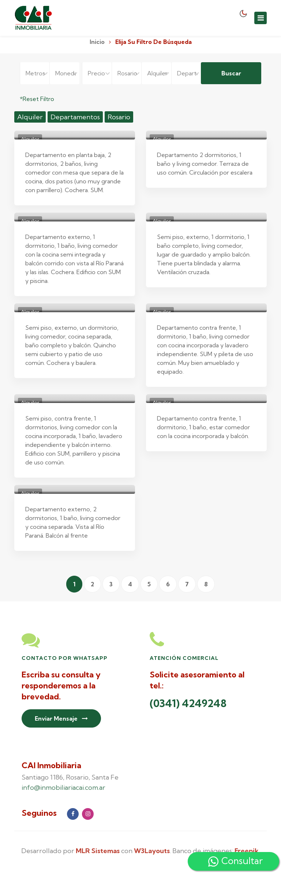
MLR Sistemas (98, 851)
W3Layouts (152, 851)
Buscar (231, 73)
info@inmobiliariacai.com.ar (63, 787)
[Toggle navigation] (260, 18)
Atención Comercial (184, 658)
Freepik (247, 851)
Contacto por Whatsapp (65, 658)
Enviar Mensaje (61, 718)
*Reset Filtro (37, 98)
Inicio (97, 41)
